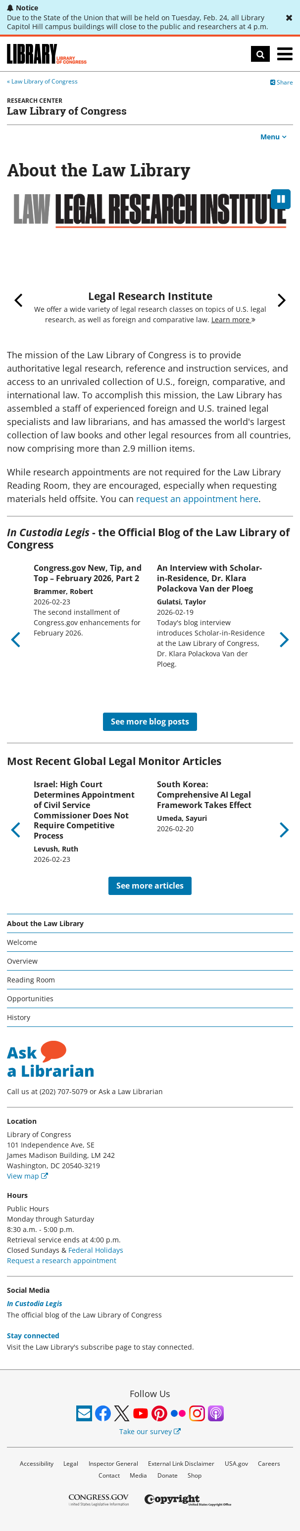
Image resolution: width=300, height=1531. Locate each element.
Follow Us (150, 1394)
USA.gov (236, 1463)
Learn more (233, 319)
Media (138, 1475)
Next (282, 299)
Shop (194, 1475)
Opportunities (30, 998)
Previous (18, 299)
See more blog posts (150, 721)
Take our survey (150, 1431)
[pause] (281, 199)
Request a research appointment (61, 1260)
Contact (109, 1475)
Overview (22, 961)
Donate (167, 1475)
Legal (70, 1463)
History (18, 1017)
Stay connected (33, 1335)
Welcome (22, 942)
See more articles (150, 885)
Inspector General (113, 1463)
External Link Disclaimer (181, 1463)
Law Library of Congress (44, 81)
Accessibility (36, 1463)
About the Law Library (45, 923)
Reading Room (31, 979)
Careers (269, 1463)
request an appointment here (197, 499)
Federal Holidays (95, 1250)
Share (281, 82)
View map (27, 1176)
